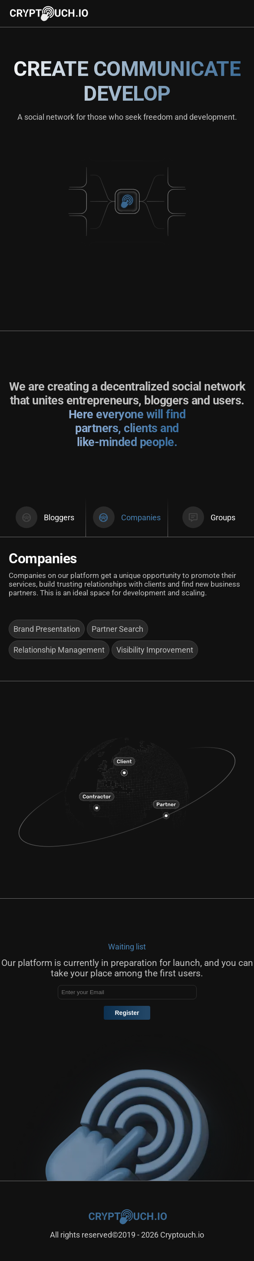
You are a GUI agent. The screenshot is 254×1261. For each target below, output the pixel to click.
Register (127, 1012)
